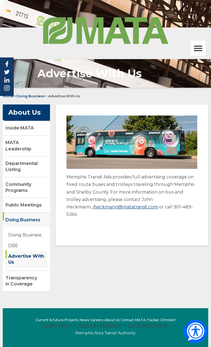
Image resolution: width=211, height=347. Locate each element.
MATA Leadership (18, 145)
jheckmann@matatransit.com (125, 207)
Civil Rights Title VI (147, 325)
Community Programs (18, 187)
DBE (13, 245)
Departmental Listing (21, 166)
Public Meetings (23, 205)
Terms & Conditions (99, 325)
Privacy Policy (56, 325)
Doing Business (30, 96)
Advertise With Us (26, 259)
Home (8, 96)
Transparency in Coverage (21, 281)
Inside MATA (19, 128)
